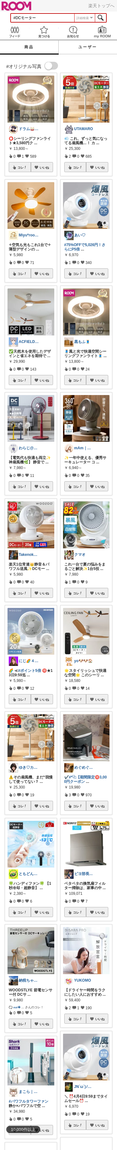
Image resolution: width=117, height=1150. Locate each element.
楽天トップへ (101, 5)
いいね (44, 167)
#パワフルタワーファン (28, 1101)
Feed (14, 32)
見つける (44, 32)
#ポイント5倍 (29, 670)
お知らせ (73, 32)
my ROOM (102, 32)
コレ (22, 167)
